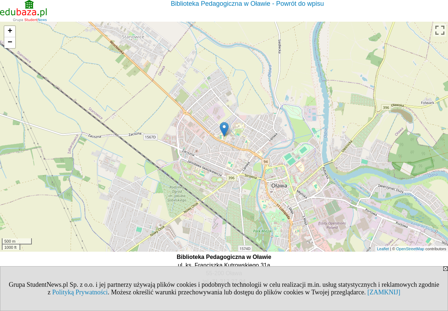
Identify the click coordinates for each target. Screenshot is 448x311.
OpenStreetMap (410, 249)
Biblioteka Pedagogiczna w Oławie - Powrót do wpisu (247, 3)
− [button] (10, 42)
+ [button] (10, 31)
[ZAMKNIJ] (383, 292)
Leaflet (383, 249)
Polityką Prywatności (80, 292)
